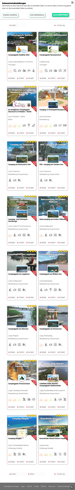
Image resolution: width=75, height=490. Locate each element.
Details (12, 78)
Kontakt (30, 78)
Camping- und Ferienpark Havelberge (22, 200)
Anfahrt (21, 78)
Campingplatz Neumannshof (53, 35)
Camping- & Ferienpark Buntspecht (53, 91)
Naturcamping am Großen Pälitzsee (53, 200)
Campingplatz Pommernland (22, 365)
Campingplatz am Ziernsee (22, 309)
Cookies (36, 486)
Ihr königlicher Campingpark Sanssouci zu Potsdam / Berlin (21, 92)
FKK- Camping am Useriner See (53, 146)
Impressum (51, 486)
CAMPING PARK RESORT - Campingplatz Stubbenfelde (53, 365)
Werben (43, 486)
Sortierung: (61, 25)
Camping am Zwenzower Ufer (22, 146)
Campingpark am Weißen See (53, 255)
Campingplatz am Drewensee (53, 310)
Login (23, 486)
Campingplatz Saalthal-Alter (22, 36)
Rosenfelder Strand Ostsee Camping (53, 419)
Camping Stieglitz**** (22, 418)
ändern (13, 25)
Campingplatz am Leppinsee (22, 254)
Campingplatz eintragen (11, 486)
